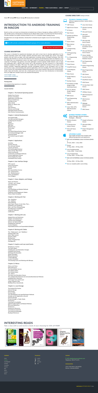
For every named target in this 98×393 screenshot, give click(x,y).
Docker (69, 145)
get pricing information (53, 47)
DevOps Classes (71, 81)
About (61, 7)
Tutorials (6, 366)
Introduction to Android (33, 17)
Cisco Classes (70, 61)
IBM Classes (70, 95)
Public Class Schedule (51, 7)
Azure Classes (70, 41)
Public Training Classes (49, 35)
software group (83, 386)
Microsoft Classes (87, 32)
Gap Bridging (33, 7)
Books (5, 373)
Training (41, 7)
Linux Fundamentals (72, 153)
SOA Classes (85, 82)
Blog (5, 368)
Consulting (25, 7)
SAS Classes (85, 74)
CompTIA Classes (71, 67)
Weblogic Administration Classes (86, 105)
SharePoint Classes (87, 79)
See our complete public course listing (77, 163)
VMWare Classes (86, 92)
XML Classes (85, 109)
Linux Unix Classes (87, 25)
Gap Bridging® (7, 361)
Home (6, 17)
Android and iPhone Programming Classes (72, 37)
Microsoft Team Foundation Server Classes (87, 46)
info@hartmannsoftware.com (77, 358)
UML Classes (85, 89)
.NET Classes (70, 25)
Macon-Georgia (20, 17)
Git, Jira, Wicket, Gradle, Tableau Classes (71, 91)
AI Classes (70, 30)
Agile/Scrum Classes (72, 27)
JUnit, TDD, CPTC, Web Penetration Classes (72, 108)
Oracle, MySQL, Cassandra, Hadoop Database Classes (87, 56)
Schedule (6, 363)
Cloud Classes (70, 64)
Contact (66, 7)
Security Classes (86, 77)
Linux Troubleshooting (73, 149)
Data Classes (70, 74)
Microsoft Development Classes (86, 36)
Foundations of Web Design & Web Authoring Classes (72, 85)
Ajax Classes (70, 33)
